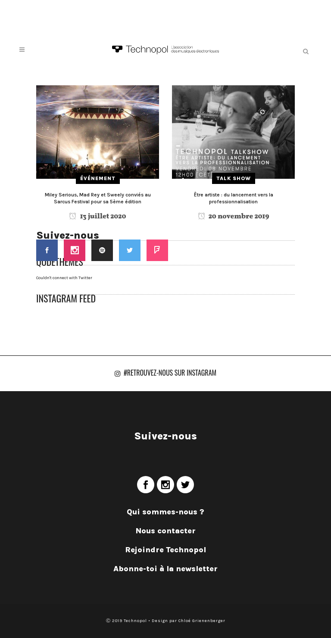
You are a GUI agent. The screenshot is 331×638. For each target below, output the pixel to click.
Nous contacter (166, 530)
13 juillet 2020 (97, 216)
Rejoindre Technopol (165, 549)
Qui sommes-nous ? (165, 512)
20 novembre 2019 (233, 216)
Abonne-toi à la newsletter (165, 568)
